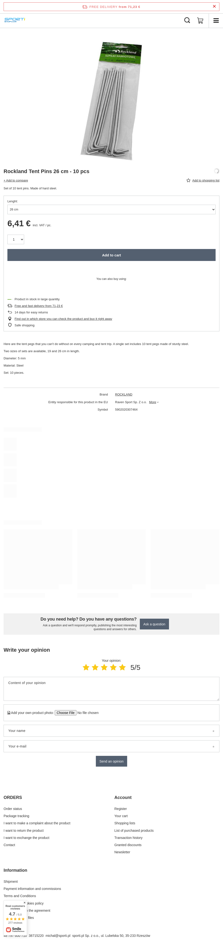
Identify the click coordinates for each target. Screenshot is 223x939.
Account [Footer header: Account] (123, 797)
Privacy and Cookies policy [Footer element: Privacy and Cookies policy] (24, 903)
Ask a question (154, 624)
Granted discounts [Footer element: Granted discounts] (128, 845)
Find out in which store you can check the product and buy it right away (63, 319)
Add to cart (111, 255)
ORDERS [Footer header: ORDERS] (13, 797)
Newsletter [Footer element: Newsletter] (122, 852)
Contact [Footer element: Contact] (9, 845)
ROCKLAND (123, 394)
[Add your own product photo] (86, 712)
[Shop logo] (15, 20)
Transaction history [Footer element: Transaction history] (128, 838)
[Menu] (216, 20)
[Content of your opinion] (111, 689)
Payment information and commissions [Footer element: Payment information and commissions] (32, 889)
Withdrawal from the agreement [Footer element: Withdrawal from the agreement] (27, 910)
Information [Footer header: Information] (15, 870)
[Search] (187, 20)
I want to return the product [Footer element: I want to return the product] (24, 830)
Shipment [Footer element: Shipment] (11, 881)
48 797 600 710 (15, 936)
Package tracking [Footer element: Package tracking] (16, 816)
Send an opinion (111, 761)
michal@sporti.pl (58, 936)
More (152, 402)
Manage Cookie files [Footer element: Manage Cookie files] (19, 918)
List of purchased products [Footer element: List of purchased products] (134, 830)
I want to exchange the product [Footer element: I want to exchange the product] (26, 838)
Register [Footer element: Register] (120, 809)
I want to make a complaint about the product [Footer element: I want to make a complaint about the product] (37, 823)
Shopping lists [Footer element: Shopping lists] (124, 823)
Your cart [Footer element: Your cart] (121, 816)
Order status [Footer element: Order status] (13, 809)
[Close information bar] (214, 6)
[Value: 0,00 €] (200, 20)
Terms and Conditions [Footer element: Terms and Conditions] (20, 896)
